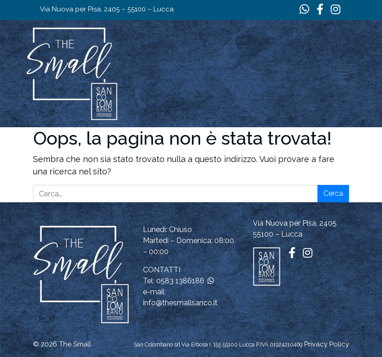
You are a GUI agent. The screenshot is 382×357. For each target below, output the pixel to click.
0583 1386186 (180, 280)
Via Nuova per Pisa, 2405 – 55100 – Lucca (107, 9)
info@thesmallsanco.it (180, 302)
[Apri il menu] (343, 74)
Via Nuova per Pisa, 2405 (295, 223)
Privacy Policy (326, 344)
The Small (75, 344)
